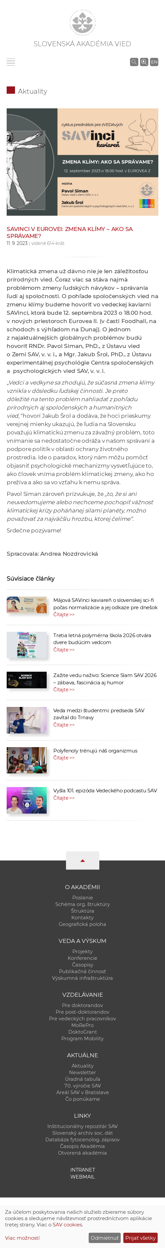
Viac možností (22, 1238)
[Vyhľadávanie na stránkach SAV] (134, 61)
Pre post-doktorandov (82, 1012)
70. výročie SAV (82, 1086)
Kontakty (82, 918)
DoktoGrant (82, 1032)
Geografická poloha (82, 924)
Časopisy (82, 965)
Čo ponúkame (82, 1099)
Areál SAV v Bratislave (82, 1092)
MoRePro (82, 1025)
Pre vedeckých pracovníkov (82, 1019)
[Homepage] (82, 22)
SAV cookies (67, 1224)
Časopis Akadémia (82, 1146)
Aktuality (32, 91)
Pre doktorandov (82, 1005)
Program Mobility (82, 1039)
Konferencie (82, 958)
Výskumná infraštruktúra (82, 978)
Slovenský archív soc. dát (82, 1133)
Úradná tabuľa (82, 1079)
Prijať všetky (140, 1238)
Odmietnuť (105, 1238)
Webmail (82, 1177)
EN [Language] (154, 61)
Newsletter (82, 1073)
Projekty (82, 952)
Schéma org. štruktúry (82, 904)
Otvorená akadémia (82, 1153)
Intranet (82, 1170)
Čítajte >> (64, 615)
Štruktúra (82, 911)
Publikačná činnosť (82, 971)
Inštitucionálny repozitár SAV (82, 1126)
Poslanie (82, 898)
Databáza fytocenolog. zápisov (82, 1140)
